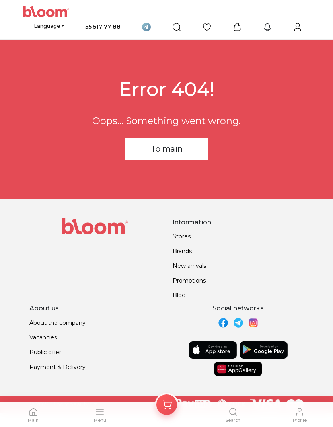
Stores (182, 236)
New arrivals (189, 265)
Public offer (45, 352)
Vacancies (43, 337)
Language (47, 26)
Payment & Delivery (57, 366)
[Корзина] (167, 405)
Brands (182, 251)
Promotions (189, 280)
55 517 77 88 (103, 26)
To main (167, 149)
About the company (57, 322)
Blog (179, 295)
